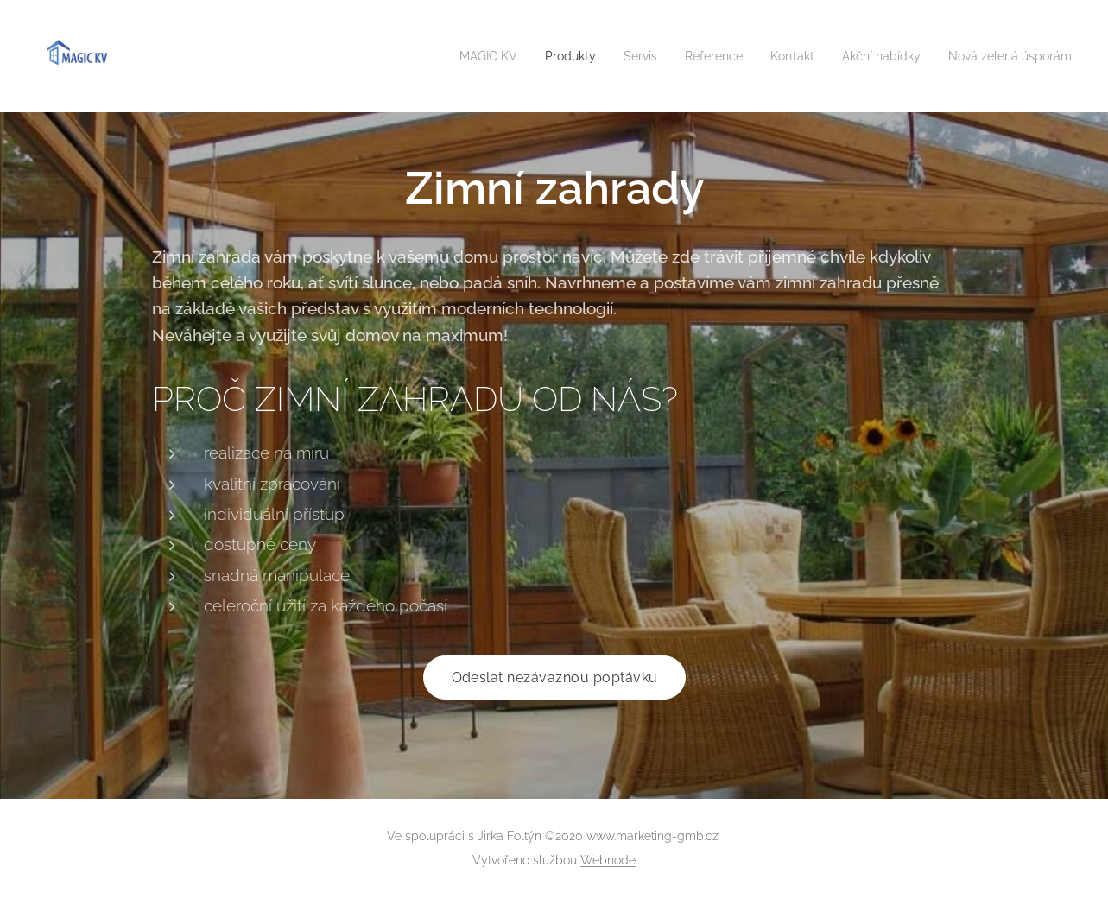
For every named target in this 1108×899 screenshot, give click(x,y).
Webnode (608, 860)
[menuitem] (454, 56)
